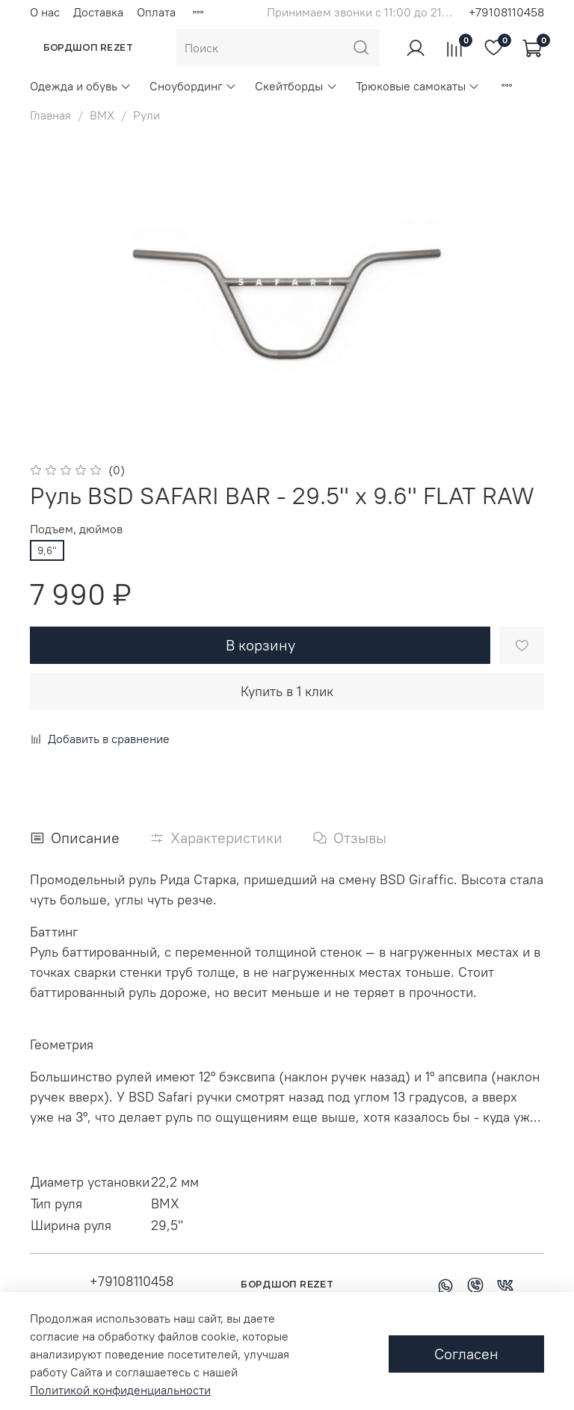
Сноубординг (193, 85)
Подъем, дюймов (76, 529)
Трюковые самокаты (418, 85)
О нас (45, 11)
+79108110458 (506, 11)
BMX (102, 115)
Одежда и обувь (81, 85)
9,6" (47, 550)
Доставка (98, 11)
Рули (146, 115)
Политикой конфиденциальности (120, 1389)
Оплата (156, 11)
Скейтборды (296, 85)
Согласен (466, 1353)
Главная (50, 115)
